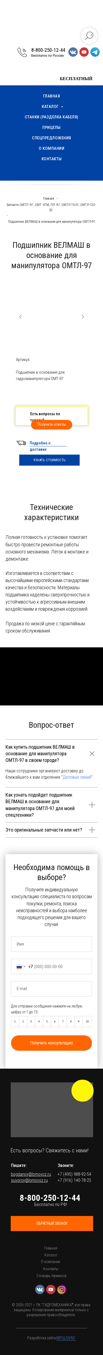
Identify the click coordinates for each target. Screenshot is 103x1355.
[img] (82, 1091)
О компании (50, 1261)
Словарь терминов (51, 1275)
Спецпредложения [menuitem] (51, 137)
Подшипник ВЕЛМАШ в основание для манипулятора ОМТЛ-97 (51, 222)
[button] (51, 425)
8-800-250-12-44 (48, 50)
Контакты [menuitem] (51, 158)
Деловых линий (77, 777)
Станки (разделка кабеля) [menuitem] (52, 117)
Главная (48, 198)
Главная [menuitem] (51, 96)
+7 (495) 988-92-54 (74, 1174)
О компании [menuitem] (51, 148)
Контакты (50, 1269)
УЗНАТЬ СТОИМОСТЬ (49, 460)
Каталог (50, 1255)
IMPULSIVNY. (66, 1338)
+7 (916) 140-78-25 (74, 1180)
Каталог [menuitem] (51, 106)
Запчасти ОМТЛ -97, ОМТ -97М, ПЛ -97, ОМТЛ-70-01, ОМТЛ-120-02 (51, 207)
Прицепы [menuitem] (51, 127)
